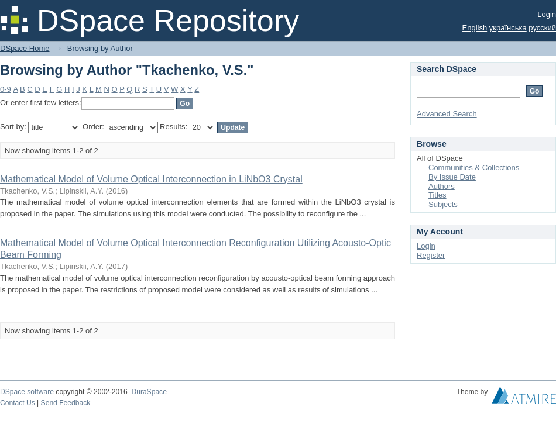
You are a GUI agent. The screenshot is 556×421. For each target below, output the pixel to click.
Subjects (443, 204)
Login (546, 14)
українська (508, 27)
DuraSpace (148, 392)
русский (542, 27)
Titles (437, 195)
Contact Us (17, 403)
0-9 (5, 89)
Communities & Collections (473, 167)
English (475, 27)
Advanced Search (447, 113)
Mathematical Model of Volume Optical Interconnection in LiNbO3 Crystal (151, 179)
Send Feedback (66, 403)
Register (431, 255)
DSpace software (27, 392)
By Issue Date (452, 176)
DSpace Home (25, 48)
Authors (441, 186)
